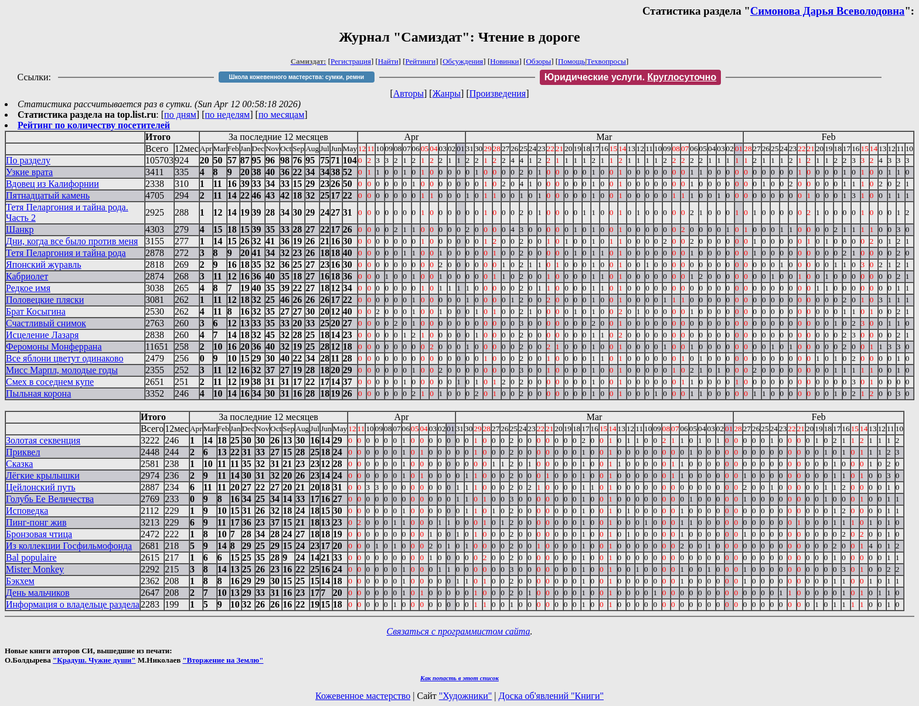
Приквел (23, 452)
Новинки (504, 61)
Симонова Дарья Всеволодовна (827, 11)
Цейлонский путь (41, 487)
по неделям (227, 115)
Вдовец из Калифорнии (52, 184)
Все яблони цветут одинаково (65, 358)
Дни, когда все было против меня (72, 241)
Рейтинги (421, 61)
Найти (388, 61)
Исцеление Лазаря (42, 335)
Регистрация (351, 61)
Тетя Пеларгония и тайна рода (66, 253)
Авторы (408, 93)
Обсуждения (463, 61)
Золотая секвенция (43, 440)
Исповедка (27, 511)
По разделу (28, 160)
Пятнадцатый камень (48, 195)
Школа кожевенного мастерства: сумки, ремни (296, 77)
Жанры (447, 93)
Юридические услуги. (630, 77)
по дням (180, 115)
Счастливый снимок (46, 323)
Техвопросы (606, 61)
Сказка (19, 464)
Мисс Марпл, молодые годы (62, 370)
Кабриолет (27, 276)
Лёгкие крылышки (43, 475)
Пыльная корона (38, 393)
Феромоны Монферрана (54, 347)
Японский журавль (43, 265)
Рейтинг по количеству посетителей (94, 125)
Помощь (571, 61)
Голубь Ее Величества (50, 499)
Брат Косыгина (36, 311)
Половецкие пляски (45, 300)
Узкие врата (29, 172)
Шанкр (20, 229)
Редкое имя (28, 288)
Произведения (497, 93)
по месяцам (281, 115)
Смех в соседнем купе (50, 382)
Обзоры (538, 61)
